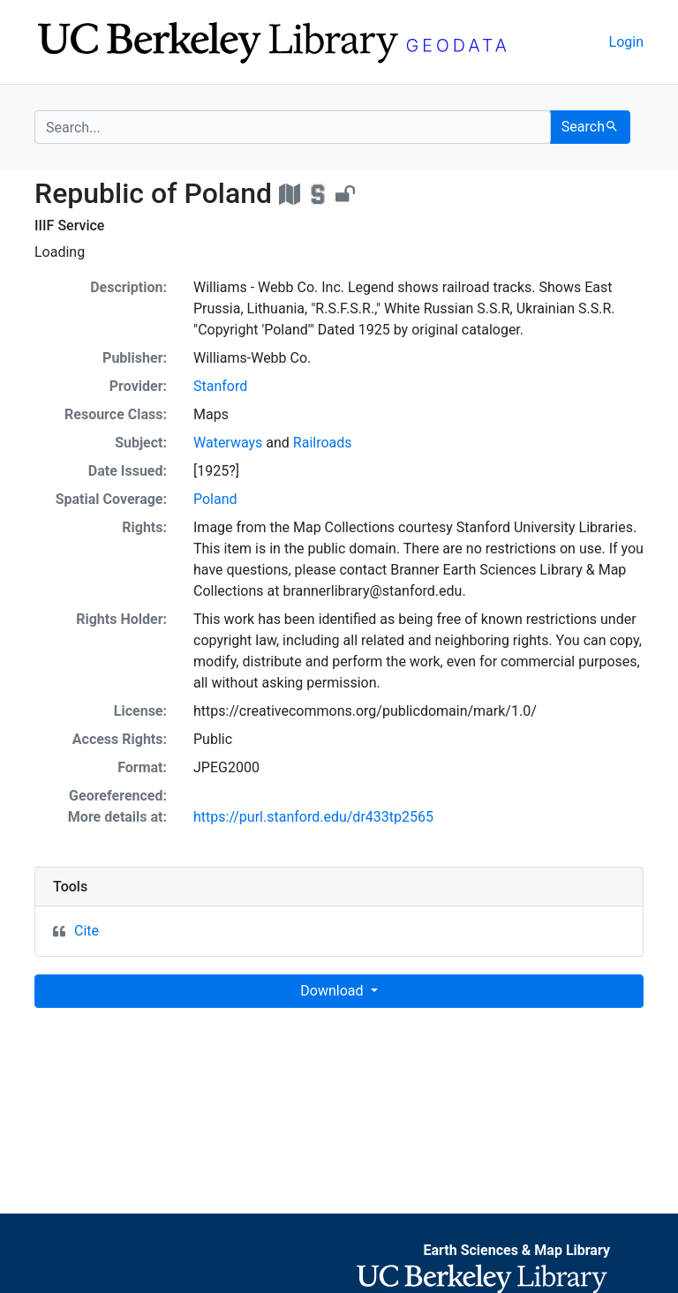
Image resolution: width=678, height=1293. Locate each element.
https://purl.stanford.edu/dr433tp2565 (313, 816)
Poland (215, 499)
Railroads (322, 442)
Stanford (220, 386)
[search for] (292, 127)
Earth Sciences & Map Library (516, 1250)
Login (626, 42)
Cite (86, 930)
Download (333, 990)
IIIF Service (69, 225)
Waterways (227, 442)
